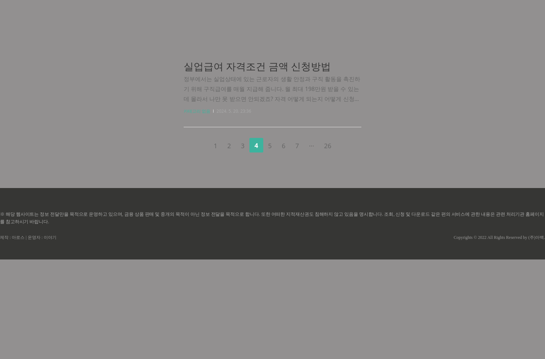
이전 (197, 244)
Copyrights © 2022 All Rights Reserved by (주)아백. (499, 336)
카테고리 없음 (197, 211)
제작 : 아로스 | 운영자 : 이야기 (28, 336)
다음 (348, 244)
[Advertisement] (272, 67)
